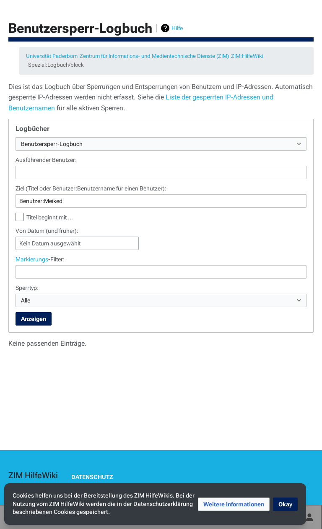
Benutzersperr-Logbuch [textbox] (52, 144)
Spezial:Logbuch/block (56, 65)
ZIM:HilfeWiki (247, 56)
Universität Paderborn (52, 56)
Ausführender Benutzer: (46, 159)
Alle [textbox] (25, 300)
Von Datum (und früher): (47, 230)
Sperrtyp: (27, 287)
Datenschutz (92, 477)
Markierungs (32, 259)
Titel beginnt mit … (49, 217)
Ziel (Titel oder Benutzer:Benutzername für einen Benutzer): (91, 188)
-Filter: (40, 259)
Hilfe (177, 28)
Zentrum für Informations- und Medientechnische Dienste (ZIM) (154, 56)
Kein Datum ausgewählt (49, 243)
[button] (234, 504)
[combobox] (161, 144)
